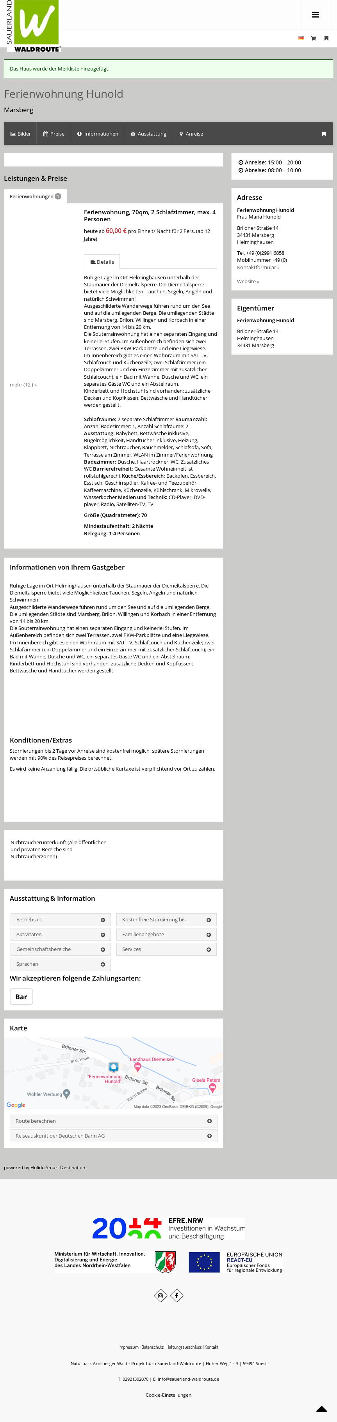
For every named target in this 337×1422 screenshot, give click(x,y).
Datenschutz (152, 1347)
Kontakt (212, 1347)
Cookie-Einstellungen (168, 1395)
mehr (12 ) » (23, 384)
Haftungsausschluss (183, 1347)
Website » (248, 281)
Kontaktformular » (258, 267)
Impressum (129, 1347)
